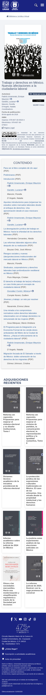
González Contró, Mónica (18, 291)
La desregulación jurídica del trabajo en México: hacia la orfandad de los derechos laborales (22, 232)
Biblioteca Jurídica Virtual (18, 16)
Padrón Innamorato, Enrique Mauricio (24, 183)
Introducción (9, 179)
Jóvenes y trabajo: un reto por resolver (21, 299)
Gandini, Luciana (8, 101)
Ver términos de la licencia (21, 149)
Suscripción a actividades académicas (18, 654)
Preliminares (9, 175)
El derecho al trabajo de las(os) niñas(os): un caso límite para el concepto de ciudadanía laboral (22, 284)
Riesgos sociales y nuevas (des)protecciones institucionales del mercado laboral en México (20, 256)
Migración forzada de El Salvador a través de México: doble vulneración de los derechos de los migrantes (22, 357)
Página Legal (8, 128)
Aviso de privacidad (11, 659)
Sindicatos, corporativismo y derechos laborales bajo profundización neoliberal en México (21, 270)
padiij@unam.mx (7, 686)
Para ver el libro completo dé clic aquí (20, 168)
